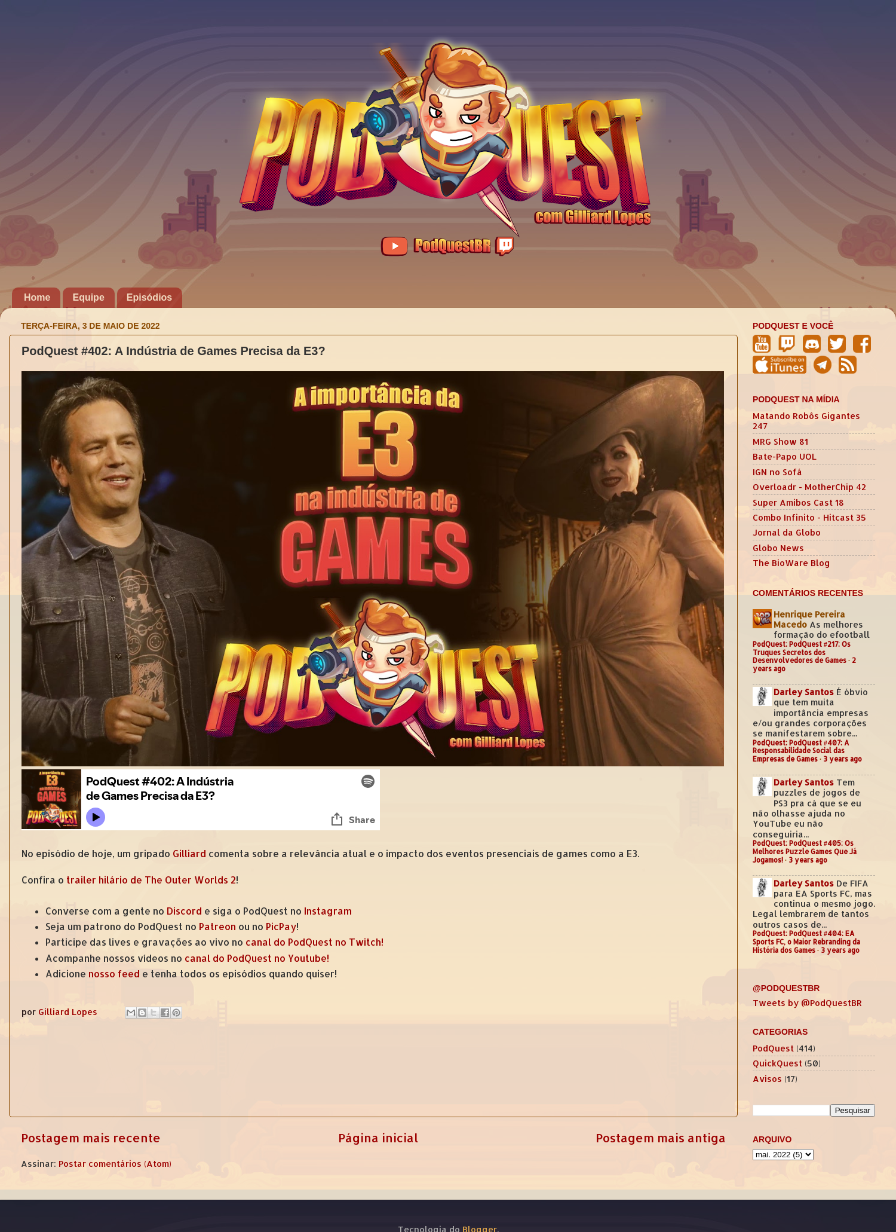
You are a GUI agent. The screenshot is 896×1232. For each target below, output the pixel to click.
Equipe (88, 297)
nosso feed (114, 974)
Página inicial (378, 1137)
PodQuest (773, 1048)
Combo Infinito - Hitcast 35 (809, 517)
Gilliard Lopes (69, 1011)
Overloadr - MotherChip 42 (809, 487)
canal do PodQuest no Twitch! (314, 942)
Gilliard (189, 854)
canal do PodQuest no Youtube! (257, 958)
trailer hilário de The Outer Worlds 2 (151, 880)
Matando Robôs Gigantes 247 (806, 421)
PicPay (281, 927)
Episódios (149, 297)
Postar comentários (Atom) (115, 1163)
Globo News (778, 548)
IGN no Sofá (777, 472)
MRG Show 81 (780, 441)
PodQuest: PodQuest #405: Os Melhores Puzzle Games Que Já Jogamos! (805, 851)
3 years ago (842, 758)
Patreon (217, 927)
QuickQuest (777, 1063)
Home (37, 297)
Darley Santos (804, 692)
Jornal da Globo (787, 532)
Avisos (767, 1078)
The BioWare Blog (791, 562)
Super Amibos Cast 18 (798, 502)
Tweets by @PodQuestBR (807, 1002)
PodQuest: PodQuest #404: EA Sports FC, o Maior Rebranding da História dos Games (806, 942)
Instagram (328, 911)
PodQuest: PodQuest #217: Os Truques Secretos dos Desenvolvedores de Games (802, 652)
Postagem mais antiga (661, 1137)
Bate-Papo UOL (785, 456)
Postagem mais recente (91, 1137)
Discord (184, 911)
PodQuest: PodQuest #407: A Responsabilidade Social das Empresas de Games (801, 751)
